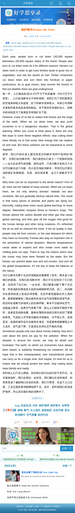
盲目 (67, 410)
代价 (35, 405)
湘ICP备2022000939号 (47, 510)
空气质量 (31, 414)
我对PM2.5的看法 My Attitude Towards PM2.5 (57, 459)
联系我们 (56, 507)
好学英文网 (32, 510)
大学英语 (28, 3)
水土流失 (35, 410)
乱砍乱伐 (26, 405)
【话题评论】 (37, 398)
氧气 (26, 410)
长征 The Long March (18, 491)
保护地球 (44, 405)
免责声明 (47, 507)
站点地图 (29, 507)
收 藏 (28, 422)
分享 (45, 422)
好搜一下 (66, 448)
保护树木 (55, 405)
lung (17, 405)
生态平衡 (58, 410)
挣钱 (20, 410)
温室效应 (47, 410)
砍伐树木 (20, 414)
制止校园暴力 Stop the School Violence (28, 485)
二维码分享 (19, 507)
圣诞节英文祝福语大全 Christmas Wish (27, 497)
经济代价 (43, 414)
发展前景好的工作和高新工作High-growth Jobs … (18, 459)
